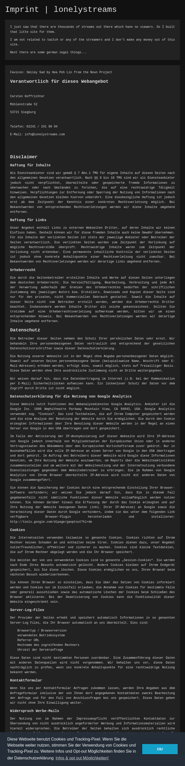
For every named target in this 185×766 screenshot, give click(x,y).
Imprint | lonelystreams (61, 9)
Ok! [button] (160, 749)
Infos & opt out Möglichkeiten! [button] (82, 758)
